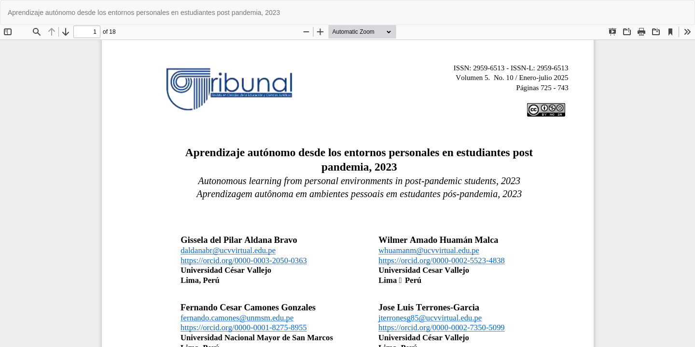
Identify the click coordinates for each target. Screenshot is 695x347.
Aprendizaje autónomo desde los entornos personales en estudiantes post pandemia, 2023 (144, 12)
